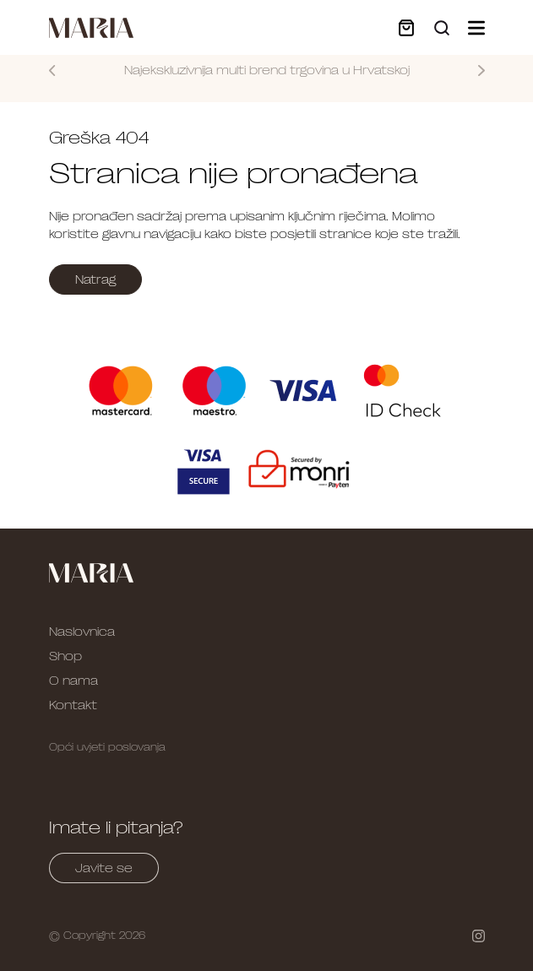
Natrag (95, 279)
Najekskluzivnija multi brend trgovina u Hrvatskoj (267, 70)
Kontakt (73, 705)
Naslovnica (82, 631)
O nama (73, 680)
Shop (65, 656)
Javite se (104, 868)
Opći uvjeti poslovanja (107, 747)
